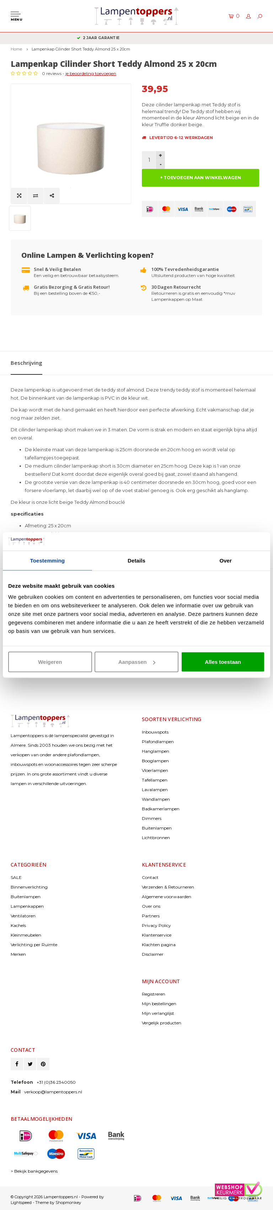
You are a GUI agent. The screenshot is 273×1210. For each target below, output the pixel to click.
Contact (150, 877)
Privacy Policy (156, 925)
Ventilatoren (23, 915)
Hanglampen (155, 751)
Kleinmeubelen (26, 935)
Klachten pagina (159, 944)
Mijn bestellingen (159, 1003)
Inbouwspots (155, 732)
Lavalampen (155, 789)
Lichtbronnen (156, 837)
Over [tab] (225, 560)
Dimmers (151, 818)
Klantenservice (156, 935)
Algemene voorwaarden (166, 896)
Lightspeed (21, 1202)
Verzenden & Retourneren (168, 887)
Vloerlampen (155, 770)
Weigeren (50, 662)
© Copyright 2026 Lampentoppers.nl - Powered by (57, 1196)
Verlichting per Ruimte (34, 944)
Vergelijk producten (161, 1022)
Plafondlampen (158, 741)
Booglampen (155, 760)
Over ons (151, 906)
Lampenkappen (27, 906)
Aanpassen (136, 662)
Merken (18, 954)
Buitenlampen (157, 828)
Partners (151, 915)
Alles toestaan (223, 662)
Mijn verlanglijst (158, 1013)
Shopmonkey (68, 1202)
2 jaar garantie (136, 38)
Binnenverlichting (29, 887)
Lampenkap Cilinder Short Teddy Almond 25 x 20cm (81, 49)
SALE (16, 877)
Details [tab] (136, 560)
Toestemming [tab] (47, 560)
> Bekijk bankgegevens (34, 1171)
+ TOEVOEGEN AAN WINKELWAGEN (200, 177)
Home (16, 49)
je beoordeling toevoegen (90, 73)
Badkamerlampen (161, 808)
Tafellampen (154, 780)
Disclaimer (153, 954)
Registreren (153, 994)
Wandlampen (156, 799)
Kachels (18, 925)
